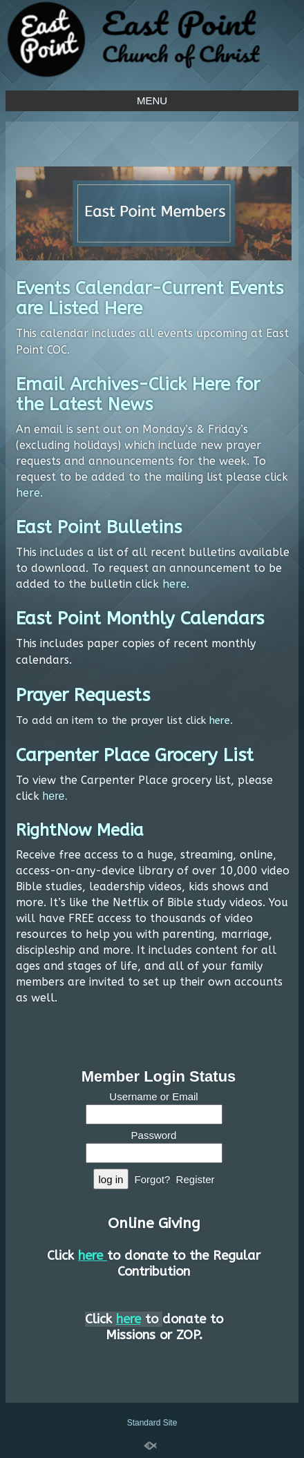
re (59, 796)
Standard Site (152, 1423)
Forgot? (153, 1179)
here (28, 492)
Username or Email (153, 1096)
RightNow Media (80, 830)
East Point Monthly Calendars (140, 618)
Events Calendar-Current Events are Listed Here (149, 298)
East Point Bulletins (99, 527)
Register (195, 1179)
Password (154, 1135)
